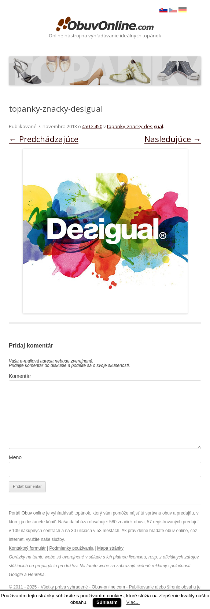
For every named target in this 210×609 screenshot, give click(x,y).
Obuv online (33, 513)
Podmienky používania (71, 548)
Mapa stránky (110, 548)
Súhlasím (107, 602)
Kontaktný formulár (27, 548)
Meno (15, 457)
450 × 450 (92, 126)
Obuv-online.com (108, 587)
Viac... (133, 602)
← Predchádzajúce (43, 138)
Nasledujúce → (172, 138)
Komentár (20, 376)
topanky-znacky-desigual (135, 126)
